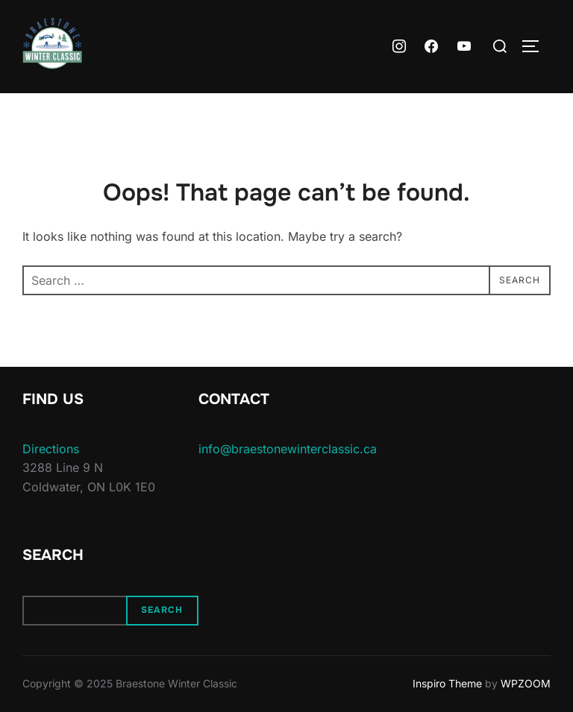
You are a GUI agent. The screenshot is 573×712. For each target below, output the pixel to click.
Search (162, 610)
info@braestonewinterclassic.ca (287, 448)
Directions (50, 448)
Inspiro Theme (447, 683)
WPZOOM (526, 683)
